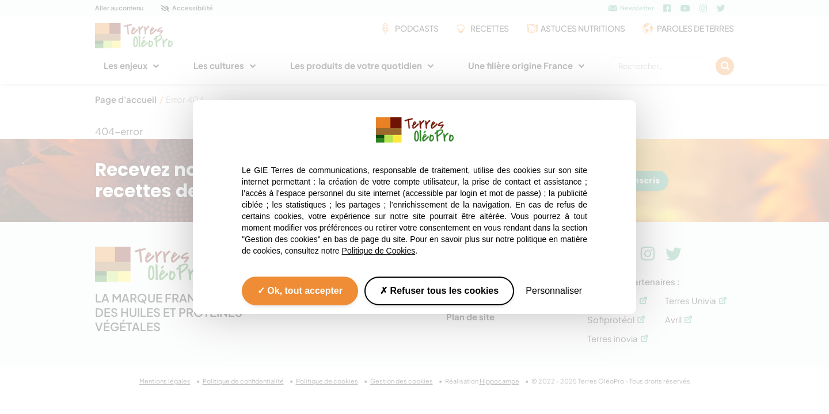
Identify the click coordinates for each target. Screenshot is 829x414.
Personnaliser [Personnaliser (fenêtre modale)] (554, 291)
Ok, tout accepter (300, 291)
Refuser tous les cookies (439, 291)
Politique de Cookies (379, 250)
